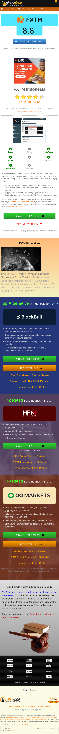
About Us (11, 706)
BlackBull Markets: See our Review (30, 377)
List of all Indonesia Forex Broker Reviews (29, 683)
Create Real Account (28, 216)
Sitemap (47, 706)
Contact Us (18, 706)
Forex (10, 152)
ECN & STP (10, 168)
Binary (29, 152)
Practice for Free (30, 367)
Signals (48, 160)
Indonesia (5, 9)
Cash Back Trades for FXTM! (31, 41)
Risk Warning (31, 706)
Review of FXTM (16, 207)
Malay (25, 690)
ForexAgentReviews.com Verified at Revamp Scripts (22, 724)
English (21, 9)
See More (12, 730)
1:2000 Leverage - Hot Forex (31, 450)
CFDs (10, 160)
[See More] (29, 290)
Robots (29, 160)
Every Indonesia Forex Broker (30, 388)
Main (13, 9)
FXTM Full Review (29, 101)
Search (42, 706)
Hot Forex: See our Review (30, 457)
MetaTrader (48, 152)
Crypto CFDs (29, 168)
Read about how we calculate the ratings (29, 112)
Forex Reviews (32, 9)
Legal (37, 706)
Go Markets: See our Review (30, 553)
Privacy (25, 706)
